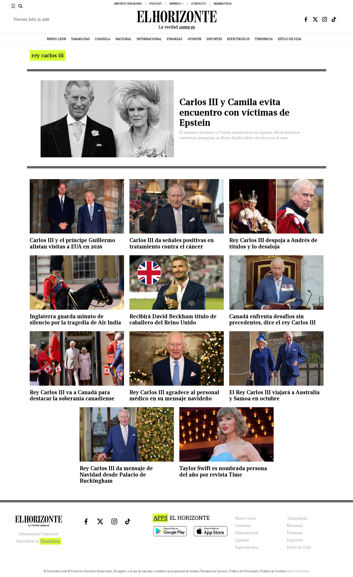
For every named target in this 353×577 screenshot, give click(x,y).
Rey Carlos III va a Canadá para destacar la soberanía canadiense (72, 395)
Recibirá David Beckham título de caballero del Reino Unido (173, 319)
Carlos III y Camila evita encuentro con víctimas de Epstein (234, 112)
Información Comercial (38, 534)
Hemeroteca (222, 3)
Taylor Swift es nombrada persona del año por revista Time (223, 471)
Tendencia (264, 39)
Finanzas (174, 39)
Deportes (214, 39)
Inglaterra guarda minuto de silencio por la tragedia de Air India (75, 319)
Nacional (123, 39)
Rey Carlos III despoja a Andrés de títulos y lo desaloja (273, 243)
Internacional (149, 39)
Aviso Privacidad (298, 571)
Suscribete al (38, 541)
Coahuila (102, 39)
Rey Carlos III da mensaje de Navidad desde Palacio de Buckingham (116, 474)
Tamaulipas (80, 39)
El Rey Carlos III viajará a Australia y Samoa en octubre (274, 395)
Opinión (194, 39)
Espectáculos (238, 39)
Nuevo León (56, 39)
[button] (176, 3)
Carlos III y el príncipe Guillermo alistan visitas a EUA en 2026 (72, 243)
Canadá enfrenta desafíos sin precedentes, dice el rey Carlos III (272, 319)
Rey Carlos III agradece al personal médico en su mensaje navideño (174, 395)
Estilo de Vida (289, 39)
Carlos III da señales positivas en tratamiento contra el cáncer (171, 243)
